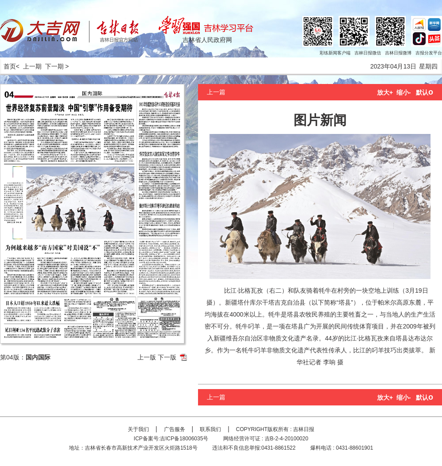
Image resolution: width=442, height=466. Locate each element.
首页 (8, 66)
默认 (424, 92)
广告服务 (174, 429)
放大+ (385, 92)
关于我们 (138, 429)
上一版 (146, 357)
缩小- (403, 92)
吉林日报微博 (398, 52)
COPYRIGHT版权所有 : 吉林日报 (275, 429)
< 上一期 (29, 66)
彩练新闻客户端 (335, 52)
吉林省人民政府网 (207, 39)
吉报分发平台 (428, 52)
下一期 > (57, 66)
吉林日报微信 (367, 52)
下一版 (167, 357)
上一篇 (216, 91)
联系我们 (210, 429)
